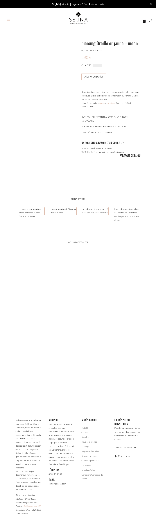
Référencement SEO (32, 506)
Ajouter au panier (93, 76)
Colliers (84, 433)
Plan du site (86, 465)
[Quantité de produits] (97, 65)
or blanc (111, 103)
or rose (102, 103)
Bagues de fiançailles (90, 451)
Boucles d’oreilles (89, 442)
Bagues (84, 428)
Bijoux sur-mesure (89, 456)
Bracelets (85, 437)
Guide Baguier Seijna (90, 461)
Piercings (85, 447)
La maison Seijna (88, 470)
